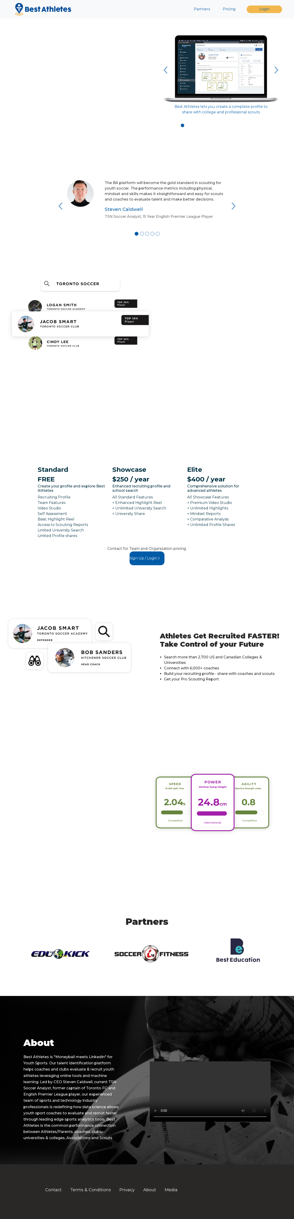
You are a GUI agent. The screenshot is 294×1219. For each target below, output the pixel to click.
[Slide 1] (182, 125)
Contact (53, 1189)
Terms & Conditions (90, 1189)
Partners (202, 9)
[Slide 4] (152, 234)
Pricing (229, 9)
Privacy (127, 1189)
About (149, 1189)
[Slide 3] (194, 125)
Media (171, 1189)
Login (264, 9)
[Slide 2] (188, 125)
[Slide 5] (158, 234)
